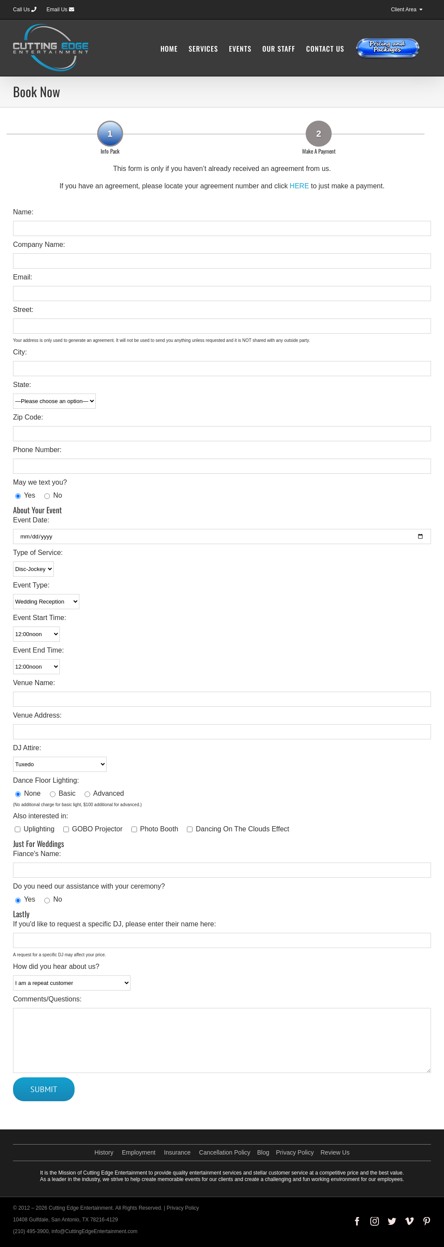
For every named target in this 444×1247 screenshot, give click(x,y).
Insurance (177, 1152)
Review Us (334, 1152)
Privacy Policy (295, 1152)
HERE (299, 186)
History (104, 1152)
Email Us (60, 10)
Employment (139, 1152)
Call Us (24, 10)
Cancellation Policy (224, 1152)
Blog (263, 1152)
